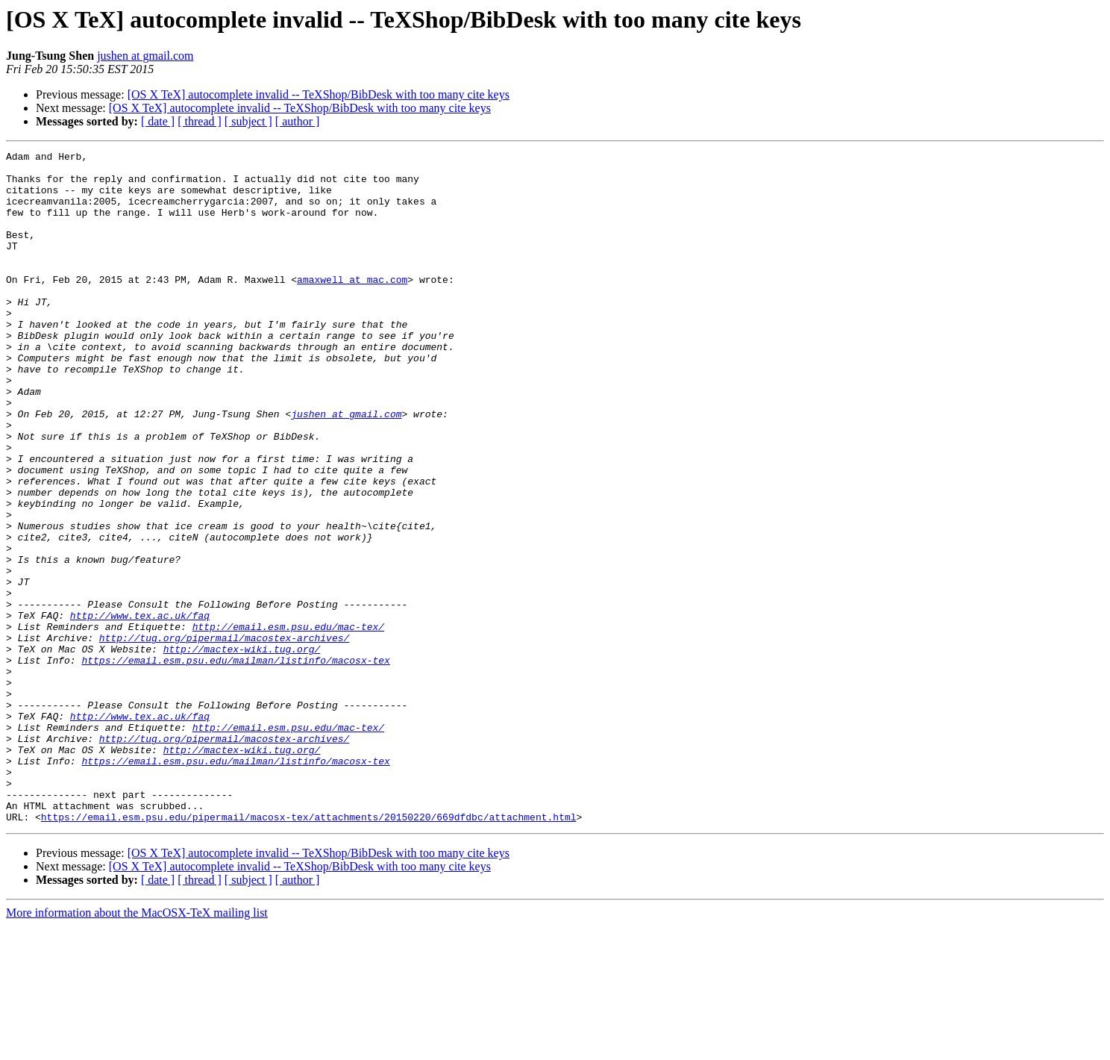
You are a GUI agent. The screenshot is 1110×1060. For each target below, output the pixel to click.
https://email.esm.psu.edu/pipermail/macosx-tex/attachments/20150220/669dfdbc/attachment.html (309, 951)
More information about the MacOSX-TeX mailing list (137, 1047)
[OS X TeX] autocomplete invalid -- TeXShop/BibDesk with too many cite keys (318, 94)
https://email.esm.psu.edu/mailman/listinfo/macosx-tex (235, 763)
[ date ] (158, 121)
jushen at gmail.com (145, 55)
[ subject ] (248, 121)
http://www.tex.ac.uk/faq (140, 709)
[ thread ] (200, 121)
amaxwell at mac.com (352, 306)
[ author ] (297, 121)
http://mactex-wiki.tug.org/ (242, 749)
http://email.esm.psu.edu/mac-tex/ (288, 722)
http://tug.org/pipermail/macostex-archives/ (224, 736)
